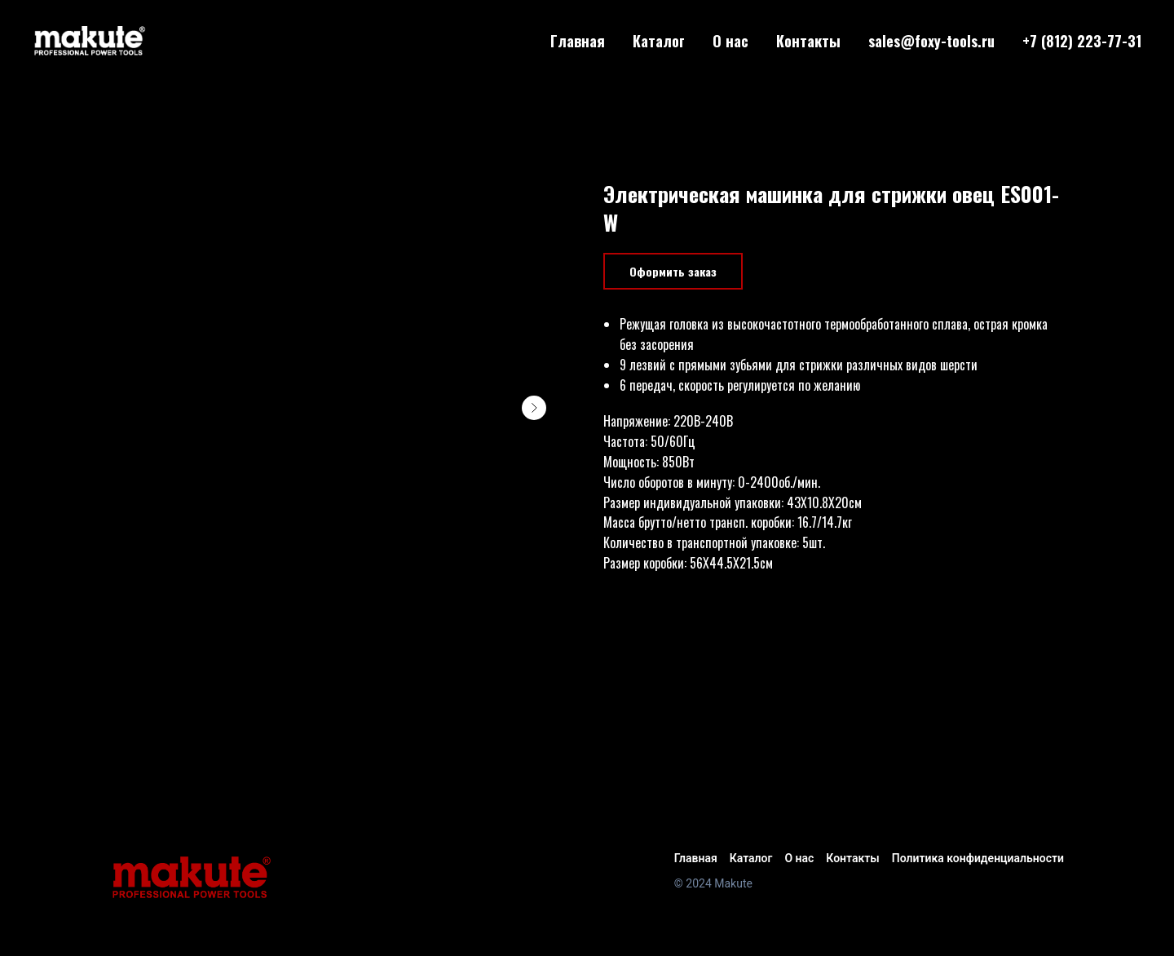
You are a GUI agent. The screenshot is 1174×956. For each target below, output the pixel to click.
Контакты (808, 40)
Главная (577, 40)
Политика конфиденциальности (978, 858)
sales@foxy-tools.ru (931, 40)
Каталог (659, 40)
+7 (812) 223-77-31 (1081, 40)
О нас (730, 40)
